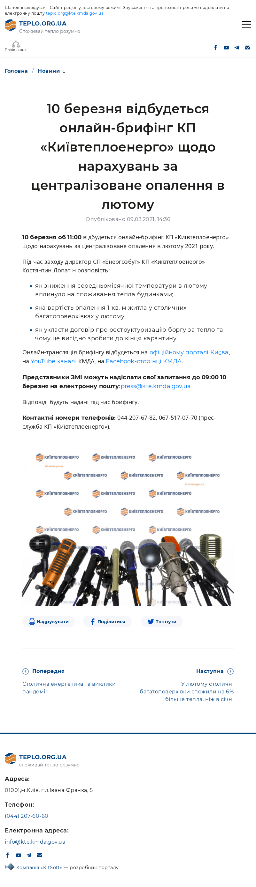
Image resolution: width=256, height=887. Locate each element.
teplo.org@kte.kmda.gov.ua (75, 13)
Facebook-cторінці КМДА (144, 361)
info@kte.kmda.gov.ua (35, 842)
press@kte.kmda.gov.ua (156, 386)
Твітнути (166, 622)
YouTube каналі (53, 361)
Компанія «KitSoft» (40, 867)
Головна (16, 71)
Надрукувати (53, 622)
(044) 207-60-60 (27, 816)
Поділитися (111, 622)
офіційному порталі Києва (189, 352)
